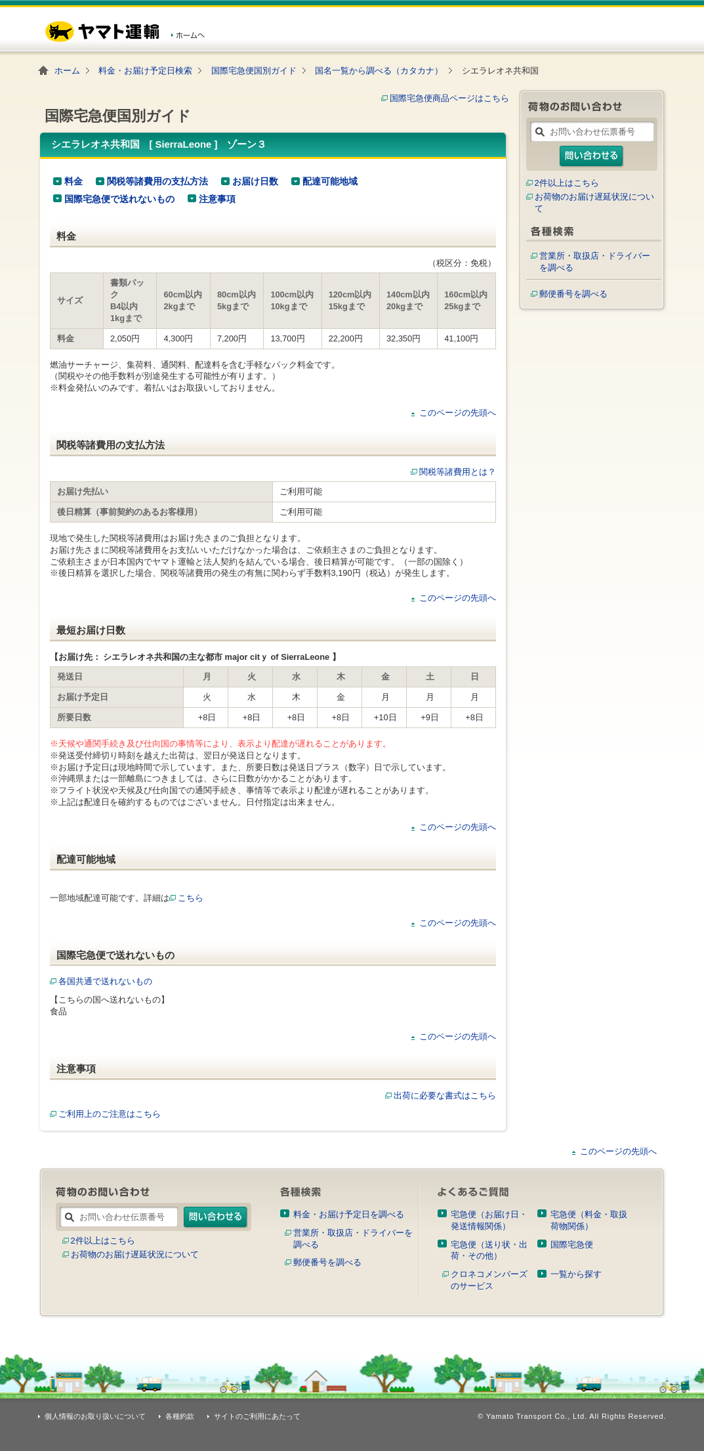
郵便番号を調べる (573, 294)
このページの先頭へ (457, 413)
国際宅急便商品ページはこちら (449, 98)
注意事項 (217, 199)
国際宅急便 (571, 1244)
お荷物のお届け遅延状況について (135, 1254)
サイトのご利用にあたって (257, 1416)
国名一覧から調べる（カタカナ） (379, 71)
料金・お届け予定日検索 (145, 71)
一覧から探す (576, 1274)
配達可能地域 (330, 181)
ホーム (67, 71)
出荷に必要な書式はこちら (445, 1095)
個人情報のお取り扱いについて (95, 1416)
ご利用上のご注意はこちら (105, 1114)
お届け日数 (255, 181)
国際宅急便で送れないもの (119, 199)
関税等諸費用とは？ (457, 472)
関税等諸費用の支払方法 (157, 181)
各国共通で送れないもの (101, 981)
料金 (73, 181)
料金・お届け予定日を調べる (348, 1214)
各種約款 (179, 1416)
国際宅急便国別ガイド (254, 71)
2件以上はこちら (567, 183)
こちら (190, 898)
